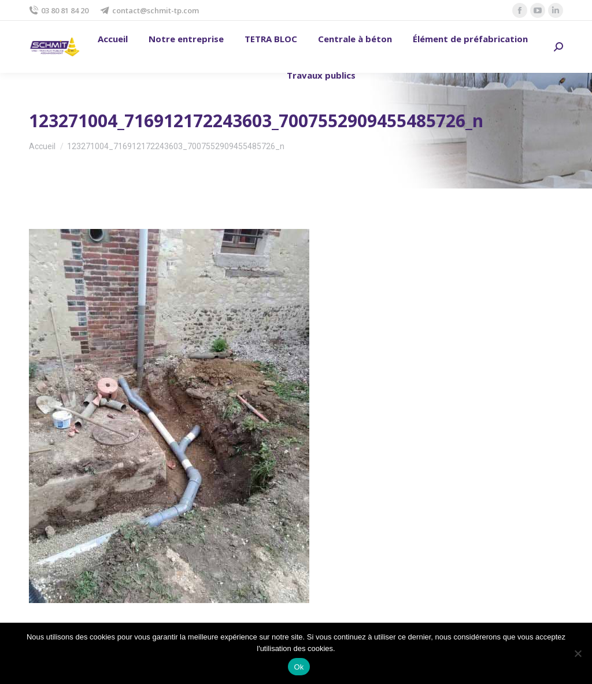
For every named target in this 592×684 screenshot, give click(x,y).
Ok (299, 667)
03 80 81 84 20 (58, 10)
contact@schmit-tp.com (149, 10)
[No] (577, 653)
